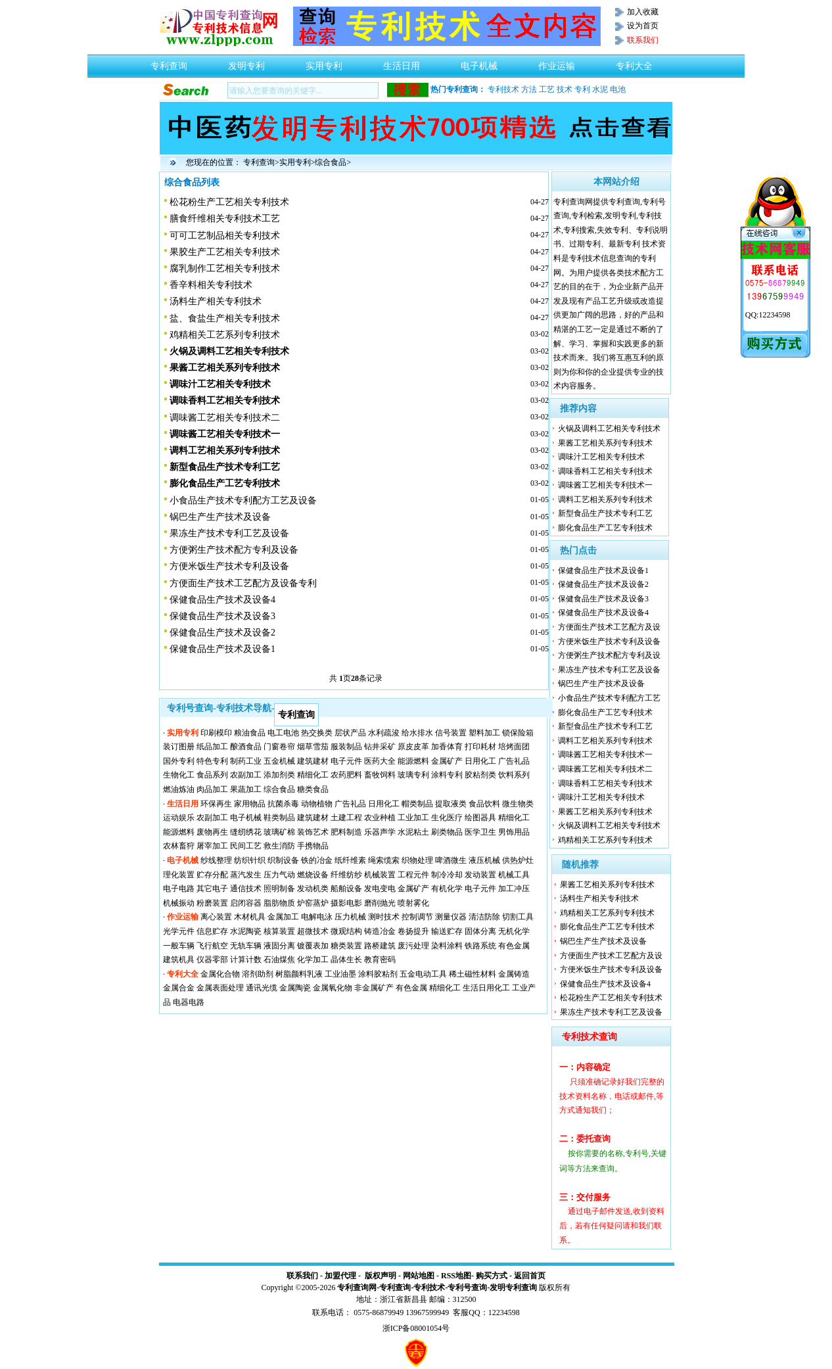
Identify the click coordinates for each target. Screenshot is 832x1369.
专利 (582, 89)
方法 (529, 89)
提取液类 (451, 803)
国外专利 (179, 761)
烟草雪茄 (313, 746)
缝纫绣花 (246, 832)
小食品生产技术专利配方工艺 (609, 698)
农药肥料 (346, 774)
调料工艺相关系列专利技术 (605, 499)
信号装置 (451, 732)
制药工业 (246, 761)
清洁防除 (484, 916)
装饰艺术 (313, 832)
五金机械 (279, 761)
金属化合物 (220, 974)
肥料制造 (346, 832)
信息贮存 (212, 931)
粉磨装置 (212, 903)
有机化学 (447, 888)
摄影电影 (346, 903)
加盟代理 (340, 1275)
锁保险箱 (518, 732)
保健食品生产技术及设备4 (222, 600)
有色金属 (514, 945)
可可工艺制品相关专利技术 (225, 236)
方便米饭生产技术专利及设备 (229, 566)
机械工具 (514, 874)
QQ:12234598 (768, 314)
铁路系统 (480, 945)
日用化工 (480, 761)
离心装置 (216, 916)
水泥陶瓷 (246, 931)
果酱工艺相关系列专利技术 (605, 443)
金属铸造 (514, 974)
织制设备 (283, 860)
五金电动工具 (423, 974)
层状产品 (350, 732)
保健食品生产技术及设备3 (222, 616)
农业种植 (380, 817)
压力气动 (279, 874)
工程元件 (413, 874)
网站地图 (418, 1275)
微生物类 (518, 803)
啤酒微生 (451, 860)
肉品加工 (212, 789)
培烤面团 (514, 746)
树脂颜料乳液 (299, 974)
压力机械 (350, 916)
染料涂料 (447, 945)
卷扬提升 (413, 931)
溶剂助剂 (257, 974)
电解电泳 (317, 916)
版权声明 (380, 1275)
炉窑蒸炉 (313, 903)
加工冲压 (514, 888)
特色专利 (212, 761)
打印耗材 (480, 746)
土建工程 (346, 817)
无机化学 (514, 931)
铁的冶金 (317, 860)
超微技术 (313, 931)
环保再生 (216, 803)
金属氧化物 (332, 987)
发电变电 (380, 888)
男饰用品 (514, 832)
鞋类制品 (279, 817)
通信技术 (246, 888)
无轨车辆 (246, 945)
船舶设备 (346, 888)
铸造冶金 (380, 931)
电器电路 (188, 1002)
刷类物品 (447, 832)
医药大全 (380, 761)
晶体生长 (346, 959)
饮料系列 (514, 774)
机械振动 (179, 903)
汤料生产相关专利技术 (216, 301)
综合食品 (330, 162)
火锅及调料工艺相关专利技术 (609, 428)
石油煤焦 (279, 959)
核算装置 (279, 931)
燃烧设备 (313, 874)
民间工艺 (246, 845)
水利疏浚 (384, 732)
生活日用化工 (486, 987)
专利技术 (503, 89)
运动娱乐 (179, 817)
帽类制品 (417, 803)
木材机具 (250, 916)
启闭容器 (246, 903)
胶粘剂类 (480, 774)
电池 (618, 89)
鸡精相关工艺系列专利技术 (225, 335)
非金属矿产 (374, 987)
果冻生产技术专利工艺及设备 (229, 533)
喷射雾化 (413, 903)
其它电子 (212, 888)
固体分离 (480, 931)
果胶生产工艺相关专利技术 (225, 252)
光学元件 (179, 931)
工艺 (547, 89)
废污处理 (413, 945)
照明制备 (279, 888)
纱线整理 (216, 860)
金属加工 (283, 916)
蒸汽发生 (246, 874)
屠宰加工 (212, 845)
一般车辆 (179, 945)
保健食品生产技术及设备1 (222, 649)
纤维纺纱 (346, 874)
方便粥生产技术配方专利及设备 (234, 550)
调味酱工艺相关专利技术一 (605, 485)
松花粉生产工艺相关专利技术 (229, 202)
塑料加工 (484, 732)
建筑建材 (313, 761)
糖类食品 (313, 789)
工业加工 (413, 817)
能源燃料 (413, 761)
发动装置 (480, 874)
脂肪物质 (279, 903)
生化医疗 (447, 817)
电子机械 (479, 62)
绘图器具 (480, 817)
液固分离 (279, 945)
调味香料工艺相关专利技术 (605, 471)
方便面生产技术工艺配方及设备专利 (243, 583)
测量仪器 (451, 916)
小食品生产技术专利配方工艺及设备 (243, 500)
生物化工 (179, 774)
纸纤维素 (350, 860)
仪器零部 (212, 959)
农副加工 (246, 774)
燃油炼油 (179, 789)
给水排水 (417, 732)
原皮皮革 (413, 746)
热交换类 (317, 732)
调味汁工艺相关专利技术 (601, 456)
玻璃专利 (413, 774)
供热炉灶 (518, 860)
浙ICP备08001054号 (416, 1328)
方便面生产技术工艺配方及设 (609, 627)
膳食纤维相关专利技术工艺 (225, 218)
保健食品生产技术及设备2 (222, 633)
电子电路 (179, 888)
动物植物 (317, 803)
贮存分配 (212, 874)
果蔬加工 (246, 789)
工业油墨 (340, 974)
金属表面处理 (220, 987)
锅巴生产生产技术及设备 (220, 517)
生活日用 (401, 62)
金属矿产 (447, 761)
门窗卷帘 (279, 746)
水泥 (600, 89)
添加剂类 (279, 774)
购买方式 (491, 1275)
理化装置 (179, 874)
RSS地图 (456, 1275)
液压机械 (484, 860)
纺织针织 (250, 860)
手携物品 (313, 845)
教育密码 (380, 959)
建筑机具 (179, 959)
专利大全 (634, 62)
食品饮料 (484, 803)
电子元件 (346, 761)
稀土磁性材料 (472, 974)
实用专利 (324, 62)
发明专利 (246, 62)
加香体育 (447, 746)
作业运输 (556, 62)
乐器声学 (380, 832)
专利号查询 (467, 1287)
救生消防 (279, 845)
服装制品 (346, 746)
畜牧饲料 (380, 774)
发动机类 (313, 888)
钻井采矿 (380, 746)
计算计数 (246, 959)
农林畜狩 (179, 845)
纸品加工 (212, 746)
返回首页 (529, 1275)
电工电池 (283, 732)
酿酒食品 (246, 746)
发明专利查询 (513, 1287)
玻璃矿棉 (279, 832)
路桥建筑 (380, 945)
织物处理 (417, 860)
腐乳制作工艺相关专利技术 (225, 268)
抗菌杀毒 (283, 803)
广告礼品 (514, 761)
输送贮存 (447, 931)
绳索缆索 (384, 860)
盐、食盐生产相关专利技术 (225, 318)
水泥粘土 (413, 832)
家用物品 (250, 803)
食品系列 (212, 774)
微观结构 (346, 931)
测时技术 (384, 916)
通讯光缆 (261, 987)
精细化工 (313, 774)
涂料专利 (447, 774)
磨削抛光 (380, 903)
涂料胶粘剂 (378, 974)
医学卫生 (480, 832)
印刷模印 (216, 732)
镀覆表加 (313, 945)
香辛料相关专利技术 (211, 285)
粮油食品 (250, 732)
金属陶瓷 (295, 987)
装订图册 (179, 746)
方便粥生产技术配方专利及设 (609, 655)
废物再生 (212, 832)
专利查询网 (357, 1287)
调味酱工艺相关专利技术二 (225, 418)
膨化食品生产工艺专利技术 (605, 527)
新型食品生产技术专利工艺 (605, 513)
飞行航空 (212, 945)
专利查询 (168, 62)
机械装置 (380, 874)
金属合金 (179, 987)
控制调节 (417, 916)
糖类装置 (346, 945)
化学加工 (313, 959)
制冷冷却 (447, 874)
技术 (564, 89)
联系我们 (302, 1275)
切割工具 (518, 916)
